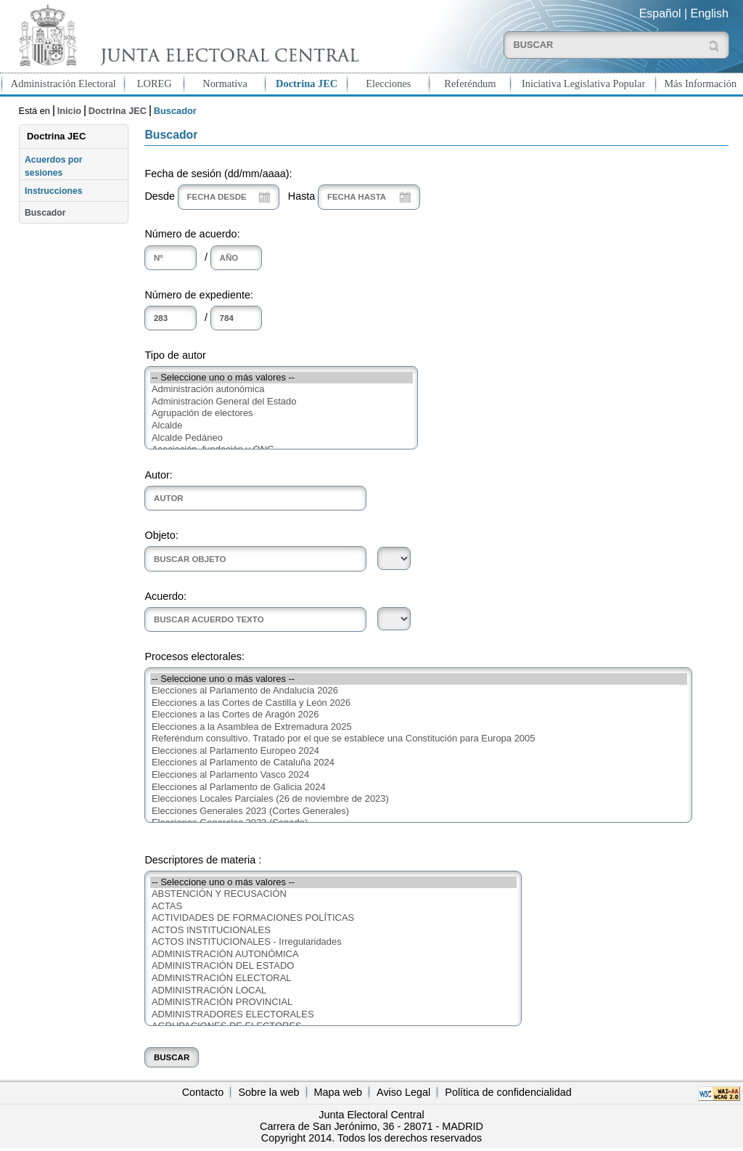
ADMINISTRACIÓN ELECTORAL (333, 978)
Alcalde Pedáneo (281, 438)
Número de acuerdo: (191, 234)
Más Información (701, 83)
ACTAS (333, 906)
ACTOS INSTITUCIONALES (333, 930)
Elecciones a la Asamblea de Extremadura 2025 (418, 727)
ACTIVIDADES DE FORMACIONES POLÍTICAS (333, 918)
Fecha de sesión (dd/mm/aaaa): (218, 173)
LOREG (154, 83)
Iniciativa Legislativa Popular (583, 83)
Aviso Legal (403, 1092)
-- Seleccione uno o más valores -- (281, 378)
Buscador (45, 213)
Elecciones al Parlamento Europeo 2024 (418, 751)
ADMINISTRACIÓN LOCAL (333, 991)
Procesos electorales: (194, 656)
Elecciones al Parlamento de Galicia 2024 (418, 787)
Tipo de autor (174, 355)
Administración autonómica (281, 389)
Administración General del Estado (281, 402)
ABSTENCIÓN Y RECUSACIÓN (333, 894)
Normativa (224, 83)
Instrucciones (54, 191)
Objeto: (161, 535)
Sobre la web (268, 1092)
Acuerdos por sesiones (54, 166)
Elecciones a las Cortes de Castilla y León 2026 (418, 703)
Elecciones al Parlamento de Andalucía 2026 (418, 691)
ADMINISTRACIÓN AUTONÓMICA (333, 954)
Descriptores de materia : (202, 860)
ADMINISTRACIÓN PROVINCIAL (333, 1002)
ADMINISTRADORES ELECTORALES (333, 1015)
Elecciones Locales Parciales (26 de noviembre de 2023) (418, 799)
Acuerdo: (165, 596)
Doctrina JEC (306, 83)
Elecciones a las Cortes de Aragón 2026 (418, 715)
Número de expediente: (198, 295)
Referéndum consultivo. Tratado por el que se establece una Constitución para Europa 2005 (418, 739)
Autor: (158, 475)
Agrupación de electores (281, 413)
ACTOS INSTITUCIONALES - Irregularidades (333, 942)
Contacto (203, 1092)
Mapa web (338, 1092)
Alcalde (281, 426)
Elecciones (388, 83)
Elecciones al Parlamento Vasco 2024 (418, 775)
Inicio (69, 110)
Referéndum (470, 83)
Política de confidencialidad (508, 1092)
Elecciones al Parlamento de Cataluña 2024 (418, 763)
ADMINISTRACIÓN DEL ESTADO (333, 966)
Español (660, 13)
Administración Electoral (63, 83)
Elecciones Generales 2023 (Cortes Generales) (418, 811)
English (709, 13)
